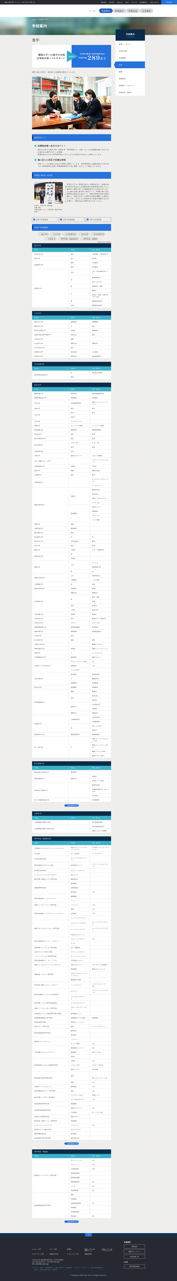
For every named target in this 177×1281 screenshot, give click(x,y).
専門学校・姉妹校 (90, 239)
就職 (120, 72)
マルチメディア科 (38, 1254)
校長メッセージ (125, 44)
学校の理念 (123, 51)
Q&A (127, 2)
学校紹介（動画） (126, 92)
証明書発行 (143, 2)
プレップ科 (53, 1249)
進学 (120, 65)
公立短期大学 (71, 234)
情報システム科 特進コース (90, 1249)
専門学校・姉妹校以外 (69, 239)
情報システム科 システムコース (107, 1249)
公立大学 (56, 234)
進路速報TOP (72, 805)
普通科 (69, 1249)
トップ (92, 11)
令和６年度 (40, 220)
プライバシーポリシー (81, 1267)
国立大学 (44, 234)
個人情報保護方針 (97, 1267)
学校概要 (122, 58)
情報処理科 (88, 1254)
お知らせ (120, 2)
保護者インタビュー (126, 85)
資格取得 (122, 79)
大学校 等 (51, 239)
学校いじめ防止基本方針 (42, 1269)
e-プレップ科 (36, 1249)
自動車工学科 (54, 1254)
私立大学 (85, 234)
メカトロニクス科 (73, 1254)
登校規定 (104, 2)
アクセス (134, 2)
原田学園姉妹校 (134, 1266)
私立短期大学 (99, 234)
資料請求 (169, 2)
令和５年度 (67, 220)
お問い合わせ (154, 2)
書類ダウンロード (134, 1251)
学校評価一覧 (134, 1257)
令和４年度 (93, 220)
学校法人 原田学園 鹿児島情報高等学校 (19, 11)
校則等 (55, 1269)
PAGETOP (88, 1234)
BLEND (111, 2)
